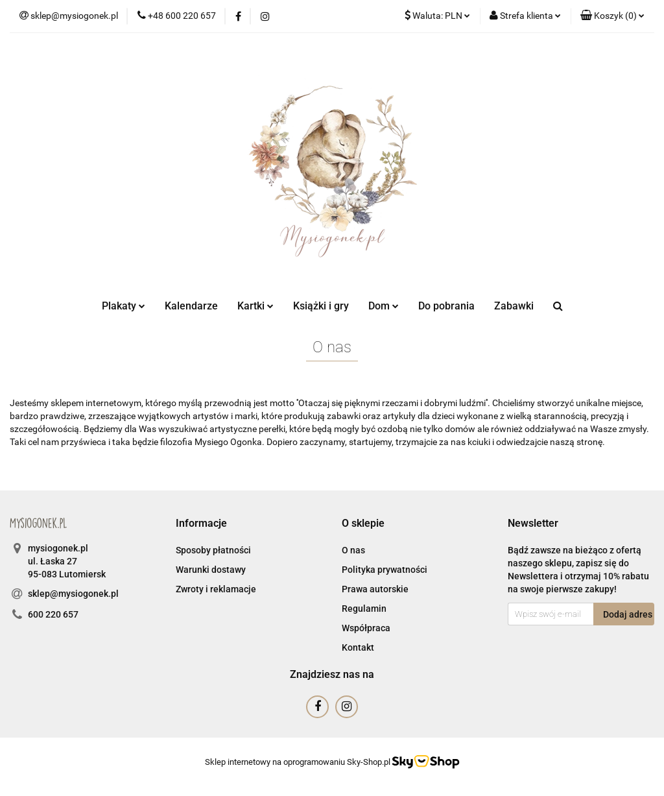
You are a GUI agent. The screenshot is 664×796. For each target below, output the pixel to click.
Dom (383, 306)
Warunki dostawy (211, 569)
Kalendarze (191, 306)
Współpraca (366, 628)
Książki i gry (321, 306)
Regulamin (364, 608)
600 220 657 (53, 614)
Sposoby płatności (213, 550)
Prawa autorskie (375, 589)
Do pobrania (446, 306)
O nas (353, 550)
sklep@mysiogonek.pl (73, 593)
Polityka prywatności (384, 569)
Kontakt (358, 647)
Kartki (255, 306)
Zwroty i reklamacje (216, 589)
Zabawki (514, 306)
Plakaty (123, 306)
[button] (612, 16)
